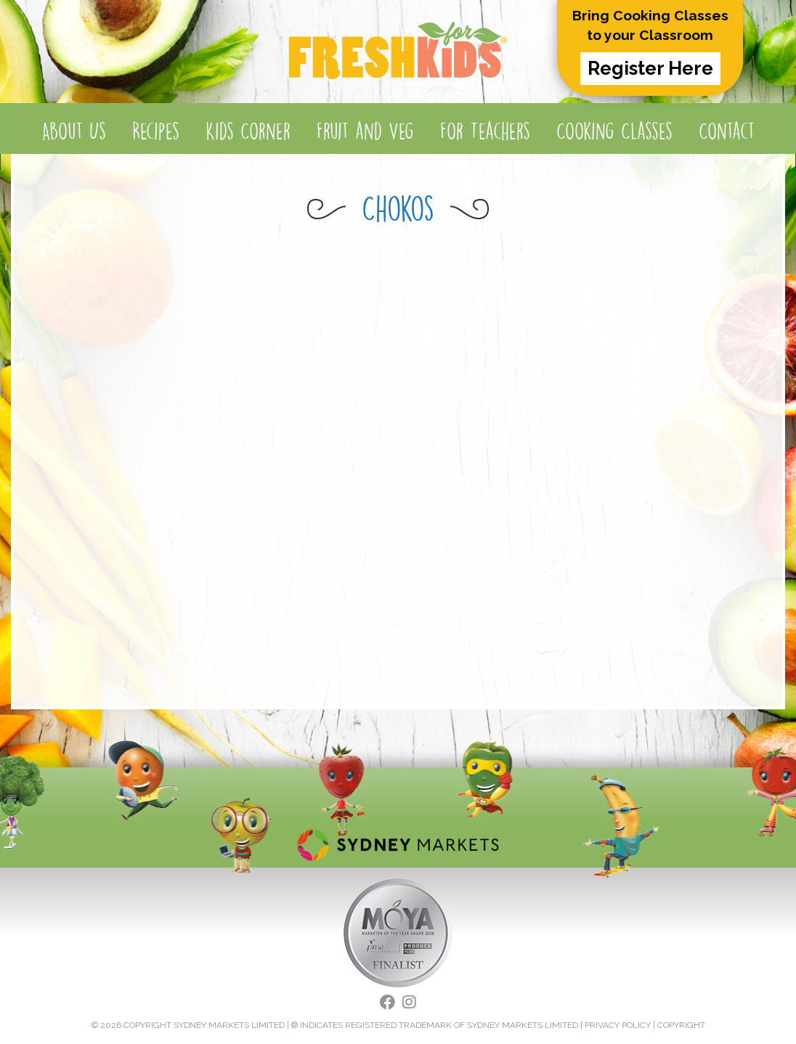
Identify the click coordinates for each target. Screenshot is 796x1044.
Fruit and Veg (365, 131)
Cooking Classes (614, 131)
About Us (74, 131)
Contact (727, 131)
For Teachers (485, 131)
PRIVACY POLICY (618, 1025)
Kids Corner (248, 131)
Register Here (650, 68)
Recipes (155, 131)
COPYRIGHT (681, 1025)
